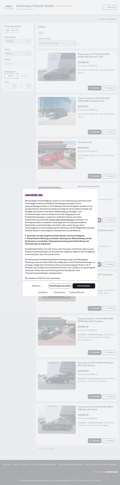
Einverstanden (83, 286)
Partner (74, 201)
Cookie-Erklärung (76, 292)
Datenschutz (59, 292)
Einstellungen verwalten (60, 286)
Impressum (43, 292)
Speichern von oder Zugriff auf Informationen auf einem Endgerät (56, 236)
